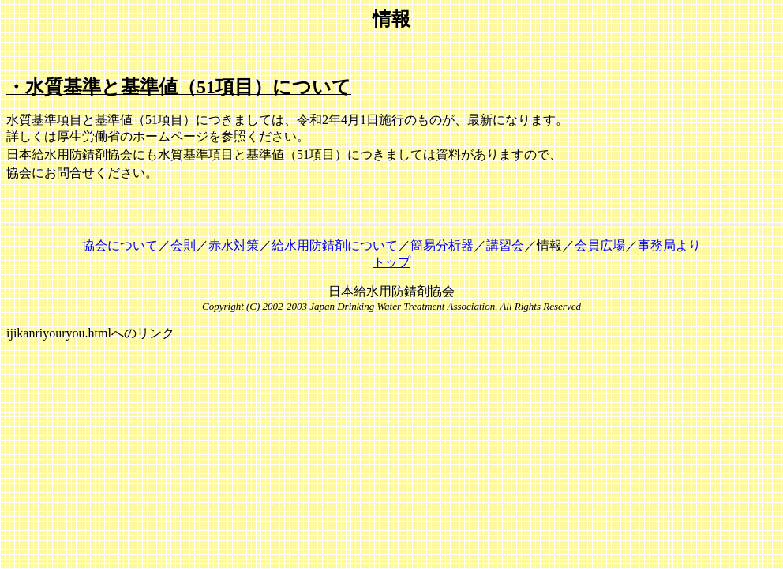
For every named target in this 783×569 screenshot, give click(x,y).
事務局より (669, 245)
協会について (120, 245)
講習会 (505, 245)
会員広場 (600, 245)
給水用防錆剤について (335, 245)
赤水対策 (233, 245)
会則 (183, 245)
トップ (391, 262)
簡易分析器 (442, 245)
